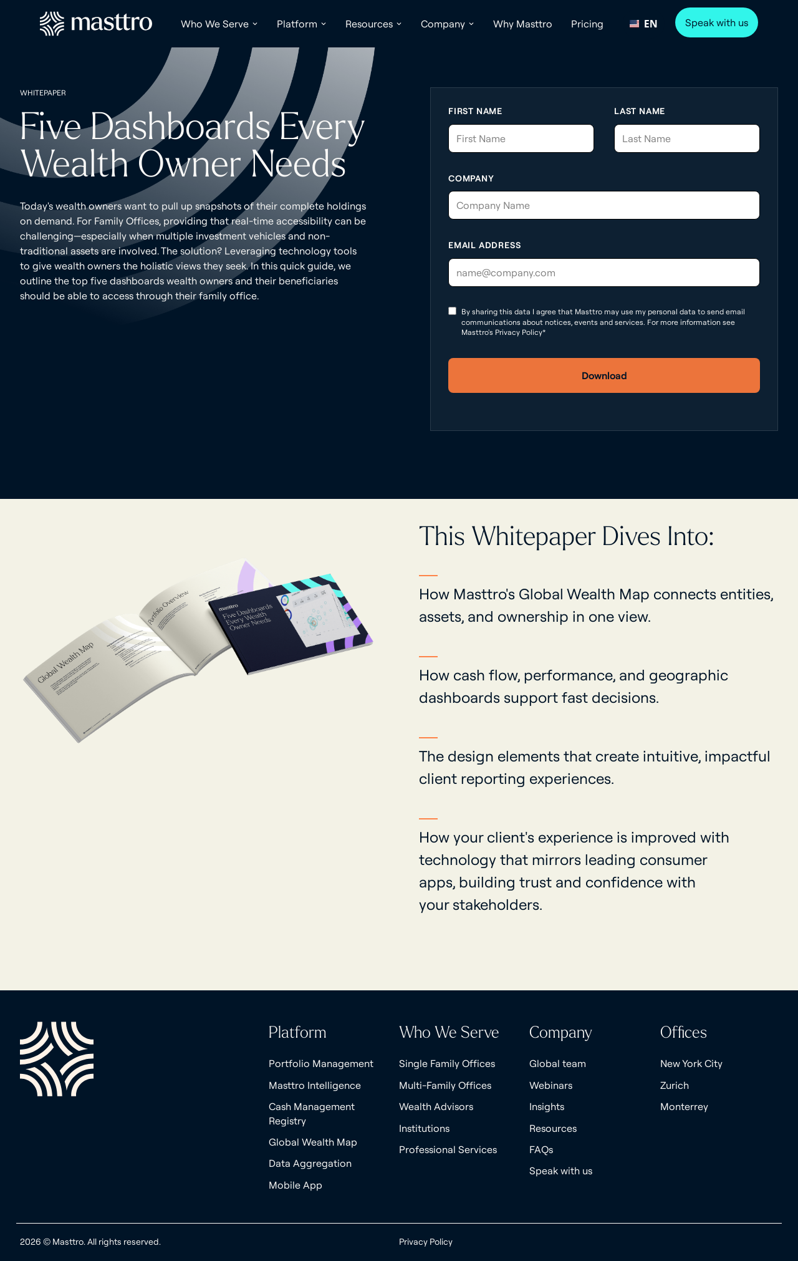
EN (643, 23)
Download (604, 375)
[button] (219, 23)
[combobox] (644, 24)
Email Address (484, 245)
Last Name (639, 111)
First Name (475, 111)
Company (471, 178)
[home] (96, 23)
